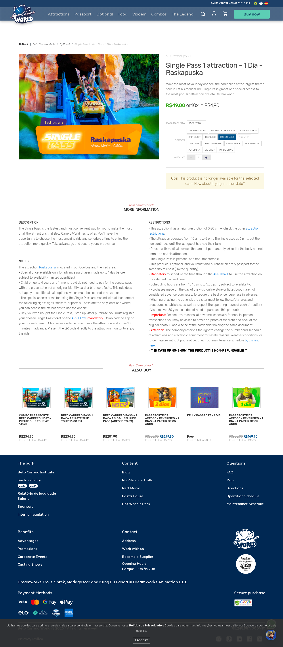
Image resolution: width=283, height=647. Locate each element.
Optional (65, 44)
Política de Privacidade (145, 625)
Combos (159, 14)
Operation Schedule (242, 496)
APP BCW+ (79, 318)
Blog (126, 472)
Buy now (252, 14)
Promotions (27, 549)
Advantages (28, 541)
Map (230, 480)
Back (23, 44)
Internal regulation (33, 515)
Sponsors (25, 507)
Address (129, 541)
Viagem (139, 14)
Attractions (59, 14)
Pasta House (132, 496)
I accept (141, 640)
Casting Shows (30, 565)
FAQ (229, 472)
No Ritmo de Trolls (137, 480)
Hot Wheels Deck (136, 504)
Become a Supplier (137, 557)
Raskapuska (47, 267)
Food (122, 14)
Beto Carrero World (44, 44)
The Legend (182, 14)
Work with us (133, 549)
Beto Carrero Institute (36, 472)
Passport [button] (83, 14)
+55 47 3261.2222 (239, 3)
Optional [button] (104, 14)
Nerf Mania (131, 488)
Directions (234, 488)
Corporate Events (32, 557)
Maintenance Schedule (245, 504)
